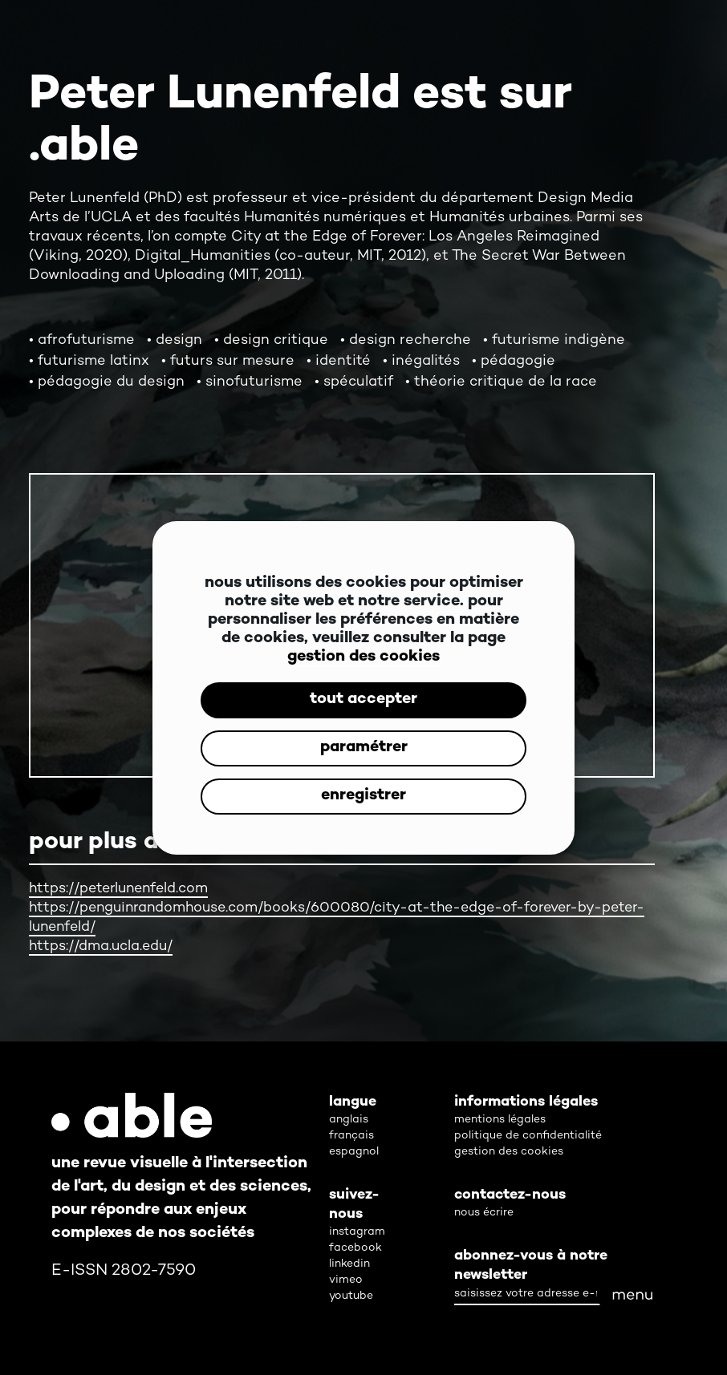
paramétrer (364, 747)
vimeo (346, 1280)
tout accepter (363, 699)
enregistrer (363, 795)
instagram (357, 1232)
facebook (355, 1248)
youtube (351, 1296)
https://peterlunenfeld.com (122, 888)
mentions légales (500, 1120)
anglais (348, 1120)
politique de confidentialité (528, 1136)
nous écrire (484, 1213)
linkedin (349, 1264)
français (351, 1136)
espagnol (354, 1152)
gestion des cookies (363, 657)
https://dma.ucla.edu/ (102, 946)
